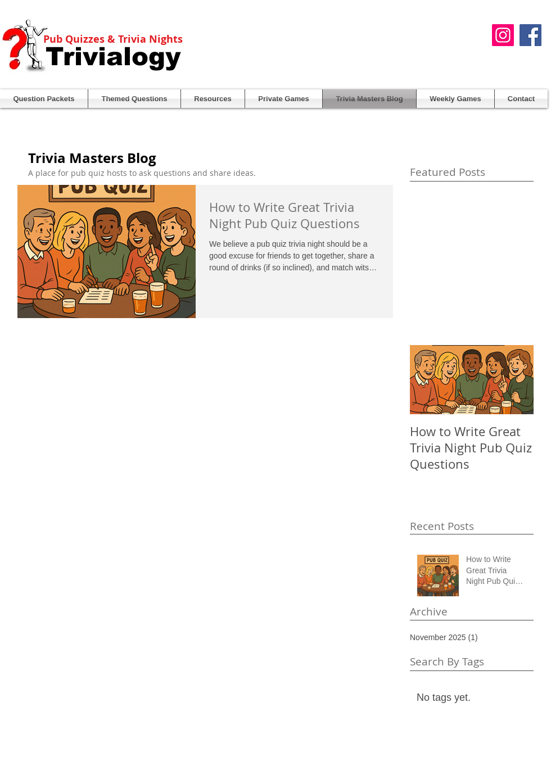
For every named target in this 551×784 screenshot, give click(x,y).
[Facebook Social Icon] (530, 35)
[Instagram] (503, 35)
